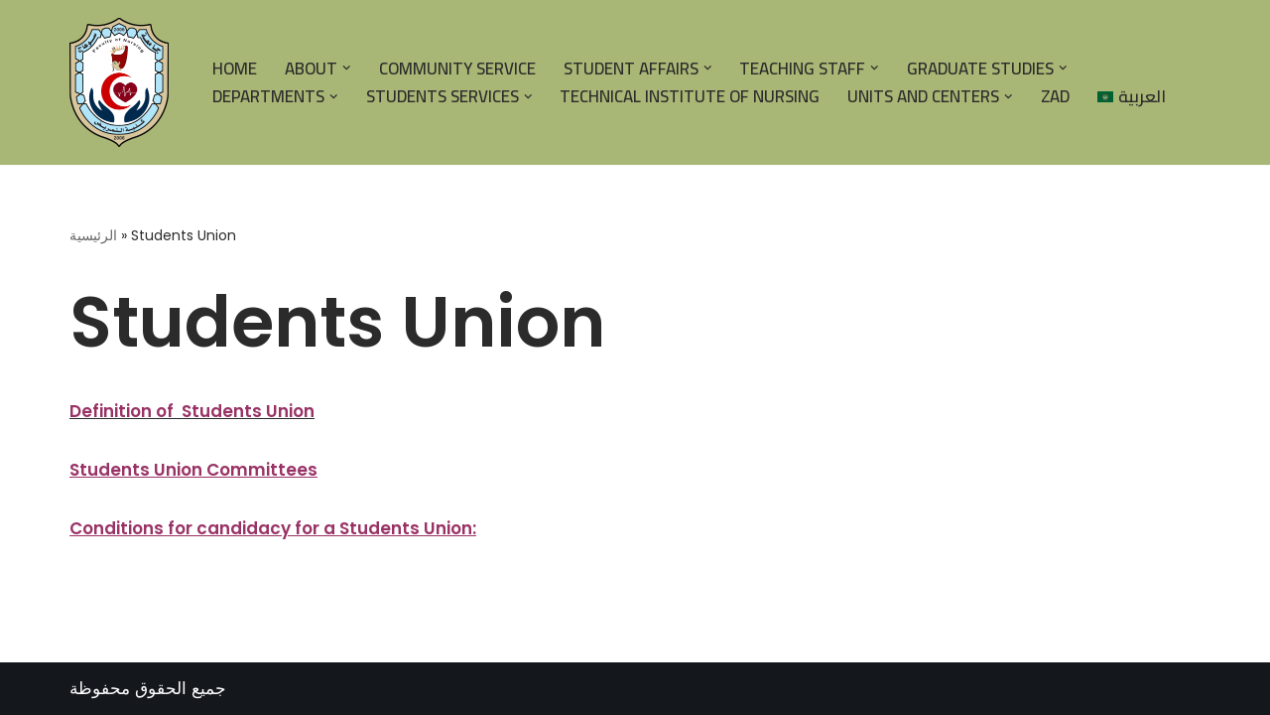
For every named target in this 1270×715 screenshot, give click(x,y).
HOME (234, 68)
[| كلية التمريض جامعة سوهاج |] (124, 82)
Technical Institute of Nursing (690, 96)
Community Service (457, 68)
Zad (1055, 96)
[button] (346, 68)
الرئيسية (93, 235)
